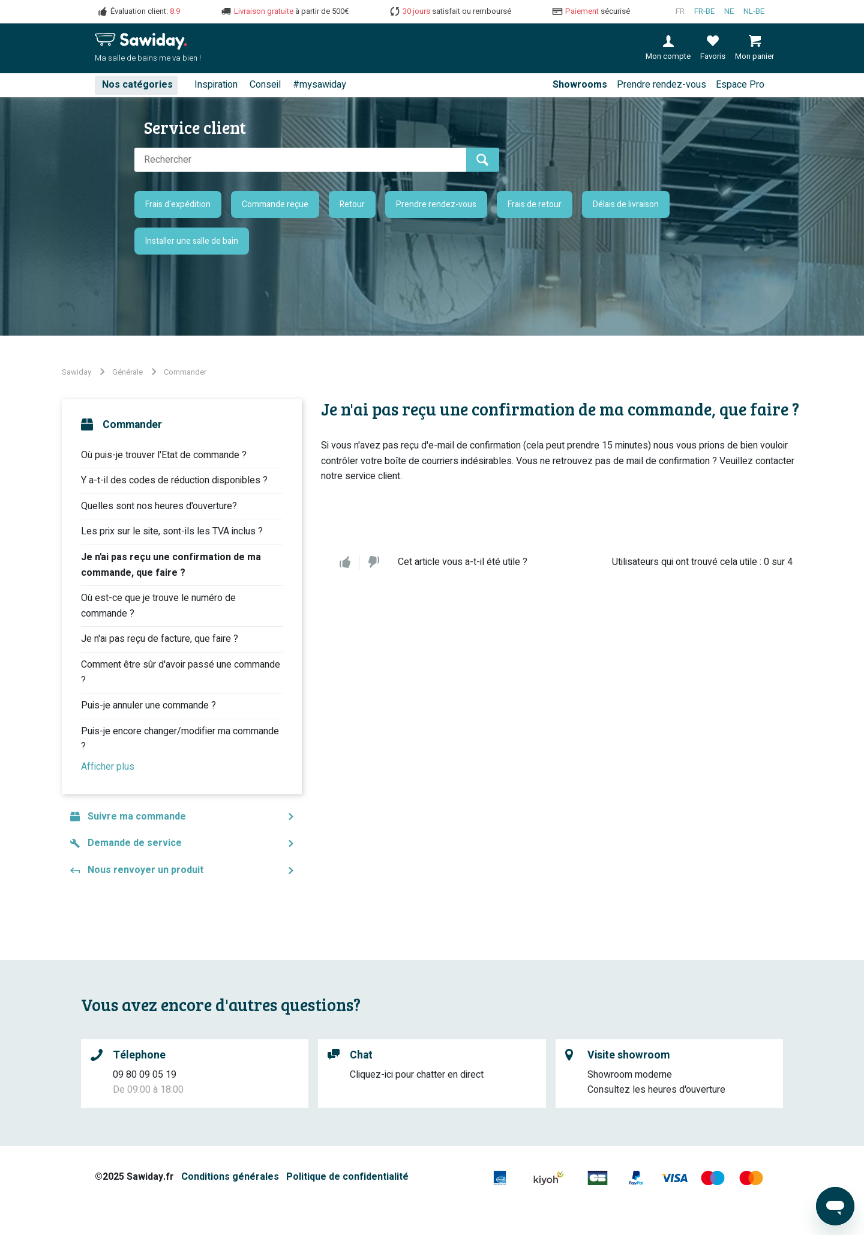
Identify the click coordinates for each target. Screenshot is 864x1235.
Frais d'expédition (178, 204)
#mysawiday (319, 84)
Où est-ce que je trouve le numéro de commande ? (158, 606)
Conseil (265, 84)
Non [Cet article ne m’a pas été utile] (373, 562)
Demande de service (135, 843)
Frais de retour (535, 204)
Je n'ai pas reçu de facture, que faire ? (159, 639)
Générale (127, 372)
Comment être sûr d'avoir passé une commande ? (180, 672)
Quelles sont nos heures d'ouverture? (159, 506)
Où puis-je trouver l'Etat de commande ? (164, 455)
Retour (352, 204)
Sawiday (76, 372)
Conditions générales (230, 1177)
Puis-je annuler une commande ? (148, 705)
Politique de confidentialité (347, 1177)
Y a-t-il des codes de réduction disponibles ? (174, 480)
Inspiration (216, 84)
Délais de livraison (626, 204)
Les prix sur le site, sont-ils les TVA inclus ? (172, 531)
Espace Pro (740, 84)
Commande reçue (275, 204)
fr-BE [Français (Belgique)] (704, 11)
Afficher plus (107, 766)
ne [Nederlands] (729, 11)
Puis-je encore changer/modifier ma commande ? (180, 739)
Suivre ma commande (137, 816)
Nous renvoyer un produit (145, 870)
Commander (185, 372)
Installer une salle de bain (191, 241)
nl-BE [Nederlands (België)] (753, 11)
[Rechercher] (300, 160)
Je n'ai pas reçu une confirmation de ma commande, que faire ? (171, 565)
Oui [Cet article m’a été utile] (345, 562)
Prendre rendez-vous (661, 84)
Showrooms (580, 84)
